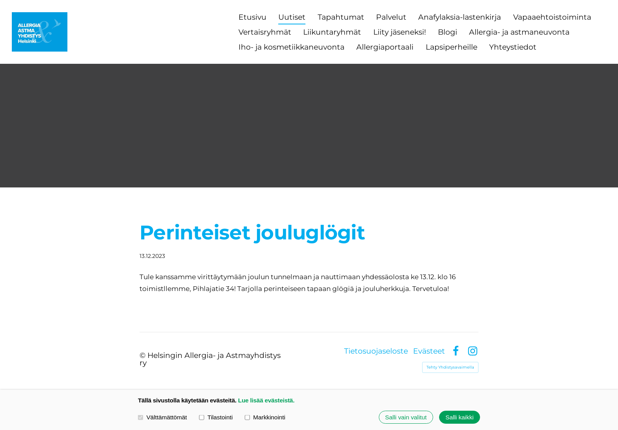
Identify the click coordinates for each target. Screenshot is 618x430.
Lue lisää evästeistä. (266, 400)
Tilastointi (216, 417)
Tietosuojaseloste (376, 351)
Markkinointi (265, 417)
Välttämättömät (162, 417)
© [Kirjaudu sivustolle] (143, 355)
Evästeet (429, 351)
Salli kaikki (459, 417)
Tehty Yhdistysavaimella (450, 367)
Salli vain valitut (405, 417)
